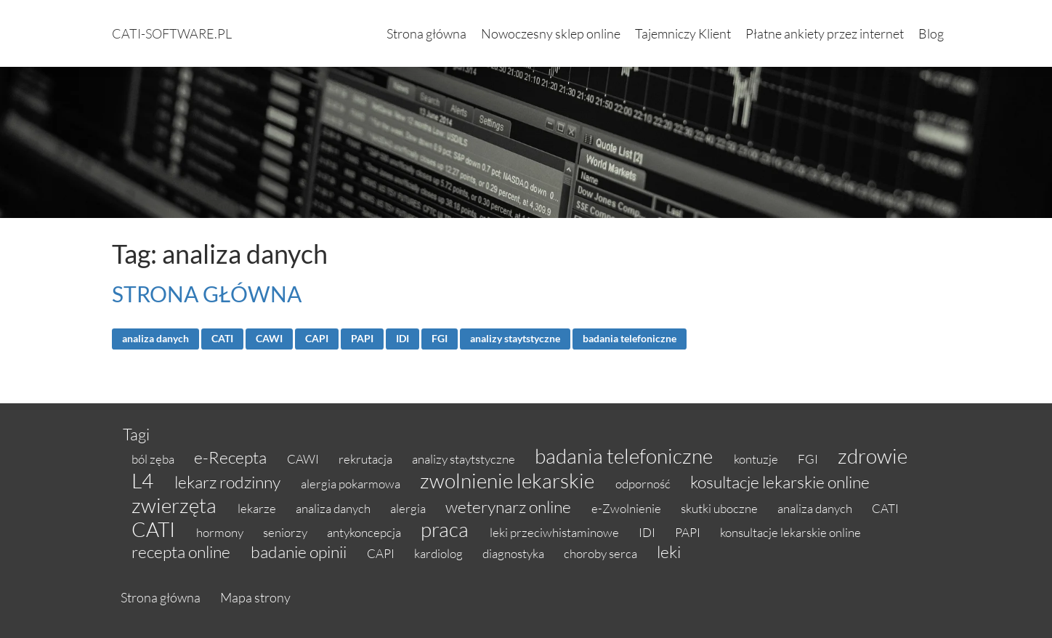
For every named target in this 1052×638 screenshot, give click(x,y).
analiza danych (155, 338)
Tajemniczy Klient (683, 33)
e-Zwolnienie (627, 508)
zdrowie (872, 455)
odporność (644, 483)
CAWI (269, 338)
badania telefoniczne (629, 338)
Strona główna (426, 33)
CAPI (316, 338)
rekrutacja (366, 459)
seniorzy (286, 532)
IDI (402, 338)
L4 (144, 480)
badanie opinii (300, 551)
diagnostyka (514, 553)
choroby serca (601, 553)
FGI (440, 338)
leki (669, 551)
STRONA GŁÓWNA (207, 293)
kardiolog (439, 553)
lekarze (258, 508)
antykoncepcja (365, 532)
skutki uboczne (720, 508)
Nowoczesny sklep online (550, 33)
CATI (222, 338)
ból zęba (154, 459)
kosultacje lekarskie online (780, 482)
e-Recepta (232, 457)
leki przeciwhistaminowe (555, 532)
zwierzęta (176, 505)
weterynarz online (509, 506)
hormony (221, 532)
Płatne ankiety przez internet (824, 33)
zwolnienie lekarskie (509, 480)
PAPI (362, 338)
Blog (931, 33)
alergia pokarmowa (351, 483)
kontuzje (757, 459)
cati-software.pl (172, 33)
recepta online (182, 551)
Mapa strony (255, 597)
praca (446, 529)
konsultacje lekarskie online (790, 532)
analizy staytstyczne (515, 338)
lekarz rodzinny (228, 482)
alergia (409, 508)
